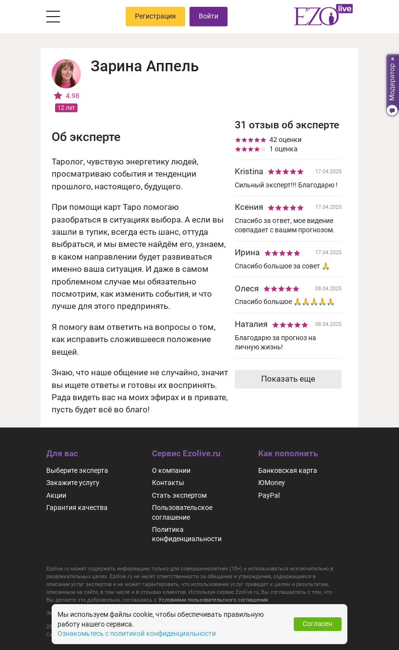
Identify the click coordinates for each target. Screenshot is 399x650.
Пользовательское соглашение (182, 512)
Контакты (168, 483)
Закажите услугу (72, 483)
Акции (56, 495)
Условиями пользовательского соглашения (213, 599)
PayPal (269, 495)
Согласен (317, 624)
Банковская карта (287, 470)
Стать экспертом (179, 495)
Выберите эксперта (77, 470)
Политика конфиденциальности (187, 534)
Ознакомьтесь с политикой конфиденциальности (136, 633)
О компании (171, 470)
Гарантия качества (77, 507)
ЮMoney (271, 483)
